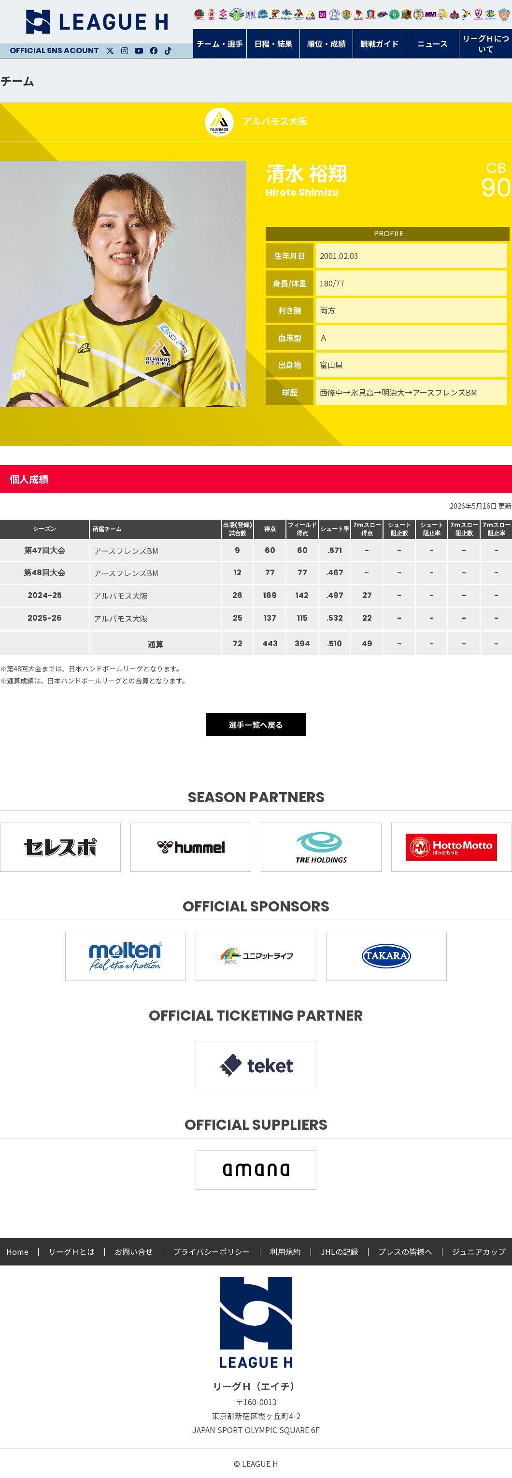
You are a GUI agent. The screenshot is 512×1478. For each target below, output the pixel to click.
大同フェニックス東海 (287, 14)
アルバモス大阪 (311, 14)
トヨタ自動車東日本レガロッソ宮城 (199, 14)
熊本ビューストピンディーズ (478, 14)
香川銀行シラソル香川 (466, 14)
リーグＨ (96, 22)
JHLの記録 (339, 1251)
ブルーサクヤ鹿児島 (490, 14)
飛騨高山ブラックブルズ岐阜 (406, 14)
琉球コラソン (371, 14)
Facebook (153, 50)
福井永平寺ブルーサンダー (262, 14)
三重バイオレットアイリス (431, 14)
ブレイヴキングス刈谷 (299, 14)
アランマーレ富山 (383, 14)
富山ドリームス (250, 14)
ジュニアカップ (479, 1251)
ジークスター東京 (223, 14)
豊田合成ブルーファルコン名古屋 (275, 14)
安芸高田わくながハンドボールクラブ (334, 14)
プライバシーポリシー (211, 1251)
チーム (17, 80)
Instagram (124, 50)
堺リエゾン (322, 14)
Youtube (139, 50)
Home (17, 1251)
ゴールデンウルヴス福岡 (347, 14)
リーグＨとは (71, 1251)
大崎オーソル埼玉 (211, 14)
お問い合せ (133, 1251)
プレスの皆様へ (405, 1251)
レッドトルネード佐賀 (359, 14)
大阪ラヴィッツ (443, 14)
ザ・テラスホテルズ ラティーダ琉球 (504, 14)
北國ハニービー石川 (394, 14)
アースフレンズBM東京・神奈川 (236, 14)
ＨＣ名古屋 (418, 14)
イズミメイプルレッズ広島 (455, 14)
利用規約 (285, 1251)
